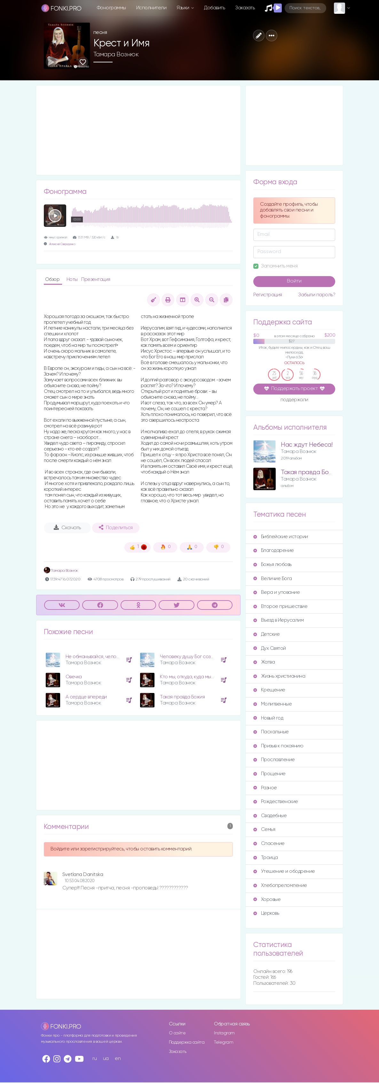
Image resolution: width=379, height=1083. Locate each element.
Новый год (268, 718)
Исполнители (151, 7)
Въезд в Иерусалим (278, 620)
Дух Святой (269, 648)
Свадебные (270, 815)
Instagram (224, 1033)
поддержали (294, 400)
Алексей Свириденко (62, 244)
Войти (294, 281)
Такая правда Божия (182, 697)
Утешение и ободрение (284, 871)
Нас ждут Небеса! (306, 445)
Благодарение (273, 550)
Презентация (95, 279)
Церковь (266, 913)
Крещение (269, 690)
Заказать (245, 7)
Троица (265, 857)
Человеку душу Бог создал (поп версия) (204, 656)
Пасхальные (270, 731)
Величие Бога (272, 578)
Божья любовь (272, 564)
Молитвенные (272, 704)
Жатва (264, 662)
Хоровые (266, 899)
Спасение (268, 843)
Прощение (269, 773)
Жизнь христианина (279, 676)
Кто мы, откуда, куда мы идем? (193, 676)
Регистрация (267, 294)
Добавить (214, 7)
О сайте (177, 1033)
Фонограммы (111, 7)
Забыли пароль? (316, 294)
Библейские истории (280, 536)
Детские (266, 634)
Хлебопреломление (280, 885)
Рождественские (275, 801)
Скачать (67, 527)
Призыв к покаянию (278, 746)
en (118, 1058)
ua (106, 1058)
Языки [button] (183, 7)
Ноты (73, 279)
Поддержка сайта (187, 1042)
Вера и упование (276, 592)
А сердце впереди (86, 697)
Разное (265, 787)
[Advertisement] (138, 130)
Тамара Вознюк (116, 54)
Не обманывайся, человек (95, 656)
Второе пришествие (280, 606)
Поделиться (116, 527)
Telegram (223, 1042)
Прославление (274, 759)
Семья (264, 829)
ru (94, 1058)
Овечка (74, 676)
